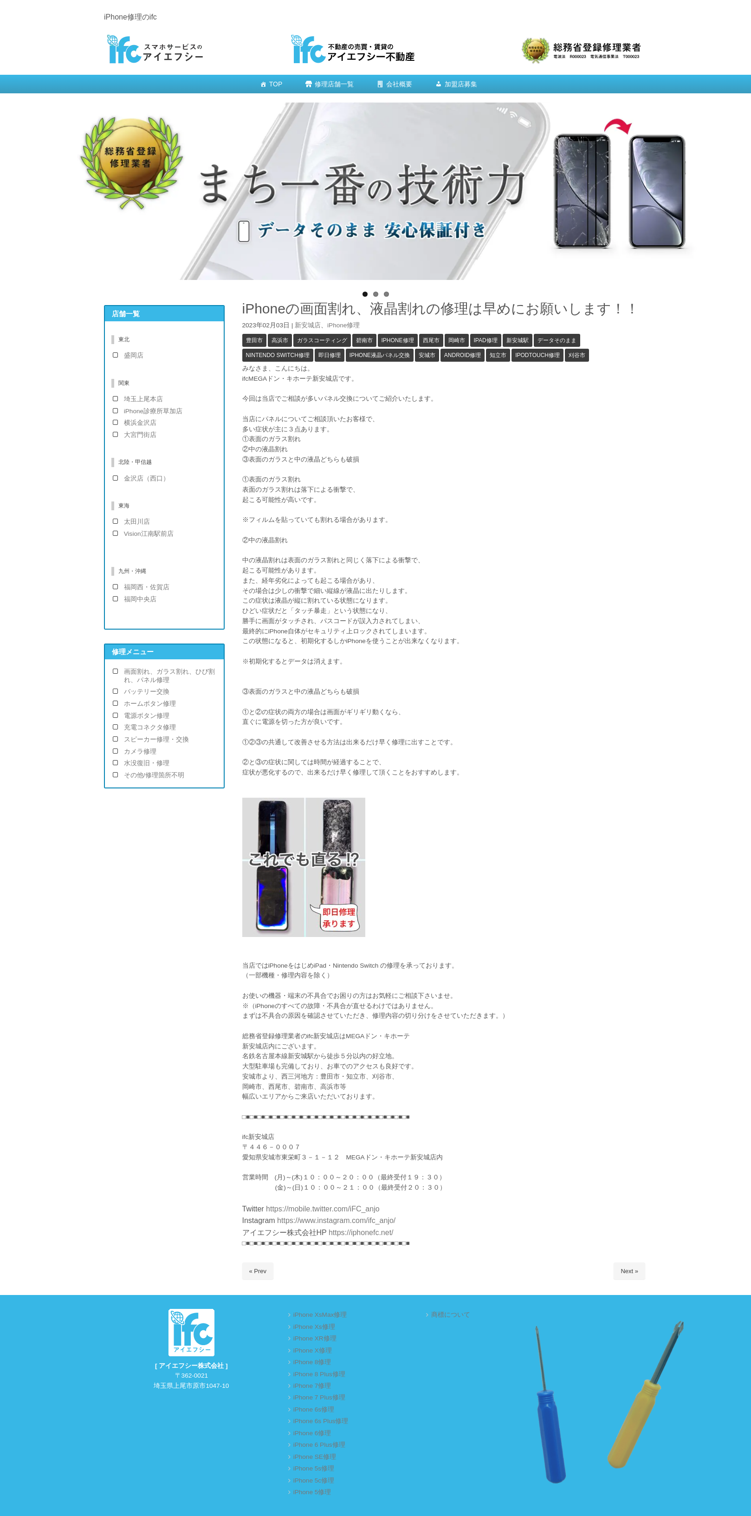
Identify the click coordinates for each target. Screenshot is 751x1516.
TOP (276, 84)
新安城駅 (517, 340)
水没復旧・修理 (146, 763)
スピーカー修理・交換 (156, 739)
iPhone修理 (343, 325)
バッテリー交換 (146, 691)
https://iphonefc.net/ (361, 1232)
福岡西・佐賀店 (146, 587)
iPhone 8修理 (312, 1362)
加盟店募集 (461, 84)
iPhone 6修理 (312, 1433)
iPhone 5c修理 (313, 1480)
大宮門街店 (140, 434)
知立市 (498, 355)
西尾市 (431, 340)
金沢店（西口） (146, 478)
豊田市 (254, 340)
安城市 (427, 355)
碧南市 (364, 340)
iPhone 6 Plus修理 (319, 1444)
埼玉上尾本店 (143, 399)
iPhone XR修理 (315, 1338)
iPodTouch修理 (537, 355)
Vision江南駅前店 (149, 533)
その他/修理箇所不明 (154, 775)
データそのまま (556, 340)
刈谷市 (577, 355)
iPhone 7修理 (312, 1385)
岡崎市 (456, 340)
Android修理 (462, 355)
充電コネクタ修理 (150, 727)
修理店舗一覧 (334, 84)
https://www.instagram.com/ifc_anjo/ (335, 1220)
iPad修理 (486, 340)
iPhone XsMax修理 (320, 1314)
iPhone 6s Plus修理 (321, 1421)
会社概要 (399, 84)
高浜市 (280, 340)
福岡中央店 (140, 599)
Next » (629, 1271)
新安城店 (308, 325)
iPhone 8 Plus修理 (319, 1374)
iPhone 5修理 (312, 1492)
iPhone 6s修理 (313, 1409)
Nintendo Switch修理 (278, 355)
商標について (450, 1314)
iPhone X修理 (312, 1350)
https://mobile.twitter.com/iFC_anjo (323, 1209)
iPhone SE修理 (314, 1456)
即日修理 (329, 355)
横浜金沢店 (140, 422)
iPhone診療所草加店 (153, 411)
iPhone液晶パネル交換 (380, 355)
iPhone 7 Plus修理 (319, 1397)
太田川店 (137, 521)
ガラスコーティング (322, 340)
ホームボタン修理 (150, 703)
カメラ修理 (140, 751)
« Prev (258, 1271)
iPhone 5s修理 (313, 1468)
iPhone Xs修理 (314, 1326)
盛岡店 (133, 355)
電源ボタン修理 (146, 715)
